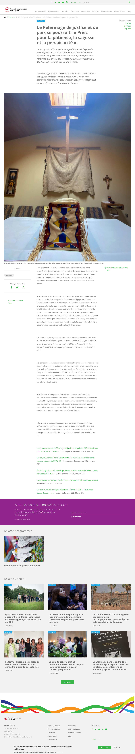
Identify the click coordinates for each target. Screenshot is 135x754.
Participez (95, 11)
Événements (75, 11)
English (128, 23)
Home (5, 17)
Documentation (106, 11)
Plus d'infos (59, 752)
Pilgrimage (9, 275)
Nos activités (85, 11)
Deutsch (127, 26)
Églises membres (53, 11)
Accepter (104, 747)
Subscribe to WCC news (15, 302)
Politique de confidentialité (22, 519)
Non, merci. (116, 747)
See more (67, 682)
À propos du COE (40, 11)
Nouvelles (65, 11)
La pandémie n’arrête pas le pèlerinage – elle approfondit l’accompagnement (67, 480)
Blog (129, 11)
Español (127, 28)
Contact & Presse (119, 11)
